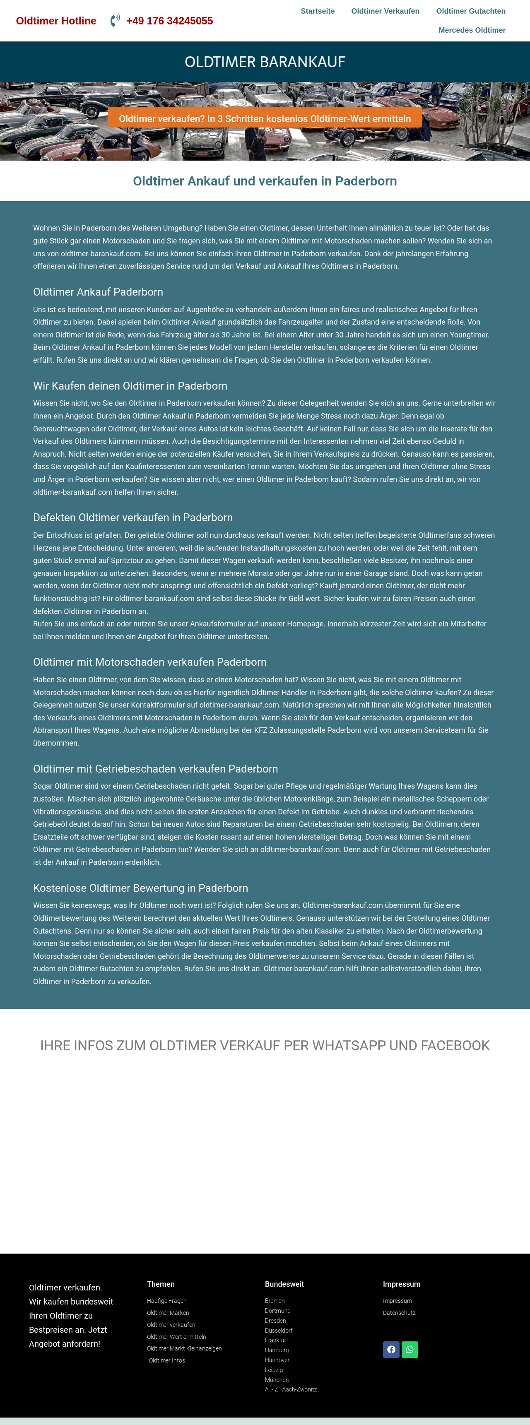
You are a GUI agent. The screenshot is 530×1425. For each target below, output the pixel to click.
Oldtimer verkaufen (386, 11)
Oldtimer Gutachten (471, 11)
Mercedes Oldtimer (472, 30)
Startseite (318, 11)
